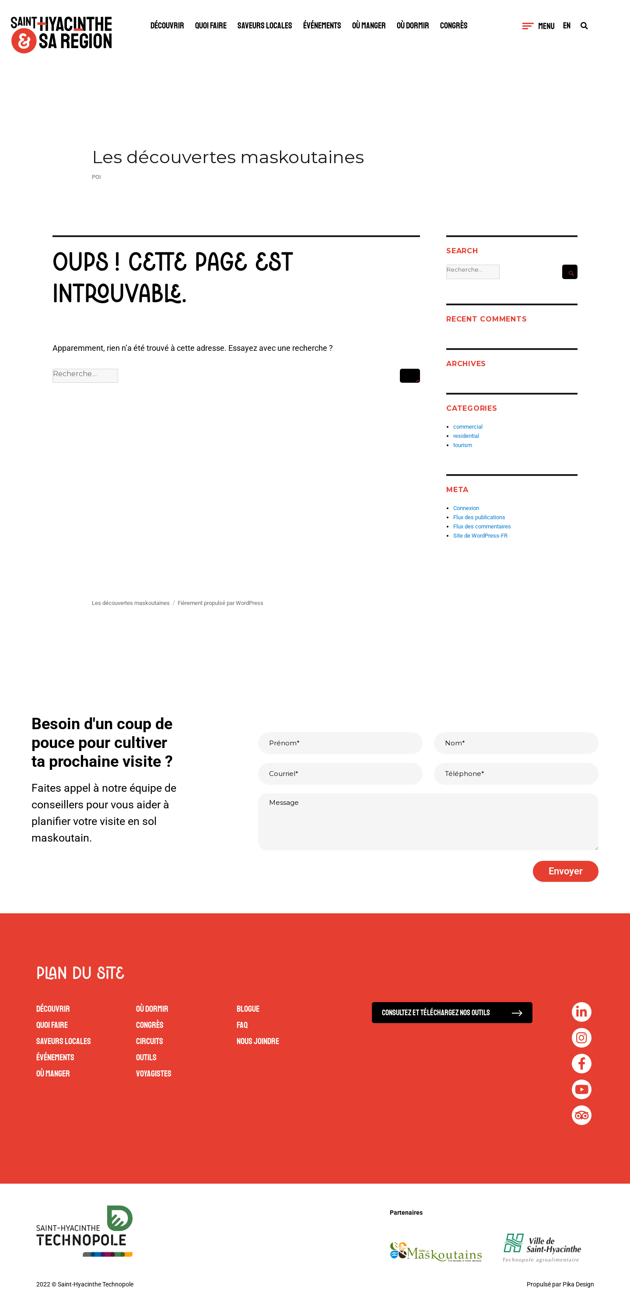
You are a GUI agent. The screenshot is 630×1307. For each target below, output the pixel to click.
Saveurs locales (265, 25)
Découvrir (167, 25)
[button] (584, 25)
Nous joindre (258, 1041)
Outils (146, 1057)
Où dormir (413, 25)
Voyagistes (154, 1073)
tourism (462, 445)
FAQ (242, 1025)
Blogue (248, 1008)
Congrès (454, 25)
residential (466, 436)
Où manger (369, 25)
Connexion (466, 508)
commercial (468, 426)
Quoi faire (211, 25)
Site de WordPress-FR (480, 535)
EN (566, 26)
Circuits (149, 1041)
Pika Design (578, 1283)
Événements (322, 25)
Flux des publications (479, 517)
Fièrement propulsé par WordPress (220, 603)
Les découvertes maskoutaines (228, 157)
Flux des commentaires (482, 526)
